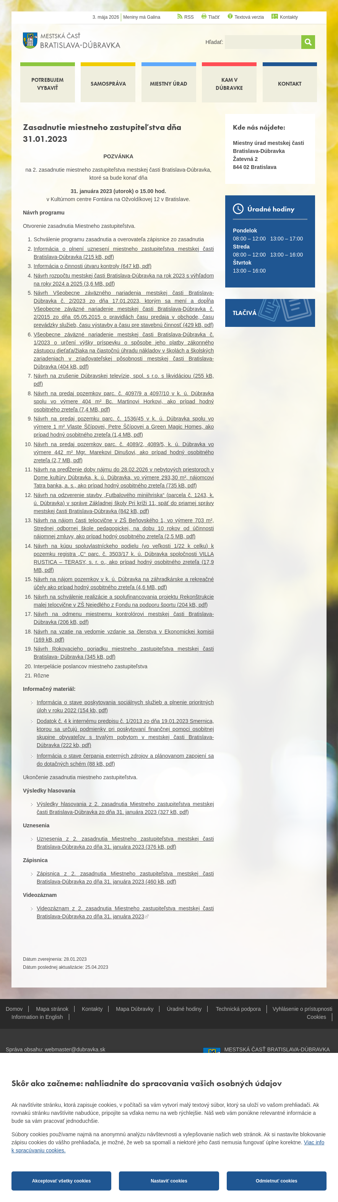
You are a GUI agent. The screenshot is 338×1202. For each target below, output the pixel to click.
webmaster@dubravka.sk (75, 1049)
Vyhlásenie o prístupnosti (302, 1009)
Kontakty (289, 17)
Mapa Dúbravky (134, 1009)
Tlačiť (214, 17)
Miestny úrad (168, 83)
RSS (189, 17)
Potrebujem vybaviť (47, 83)
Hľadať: (215, 42)
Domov (14, 1009)
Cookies (316, 1017)
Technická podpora (238, 1009)
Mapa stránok (52, 1009)
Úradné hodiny (184, 1009)
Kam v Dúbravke (229, 83)
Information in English (37, 1017)
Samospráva (108, 83)
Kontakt (289, 83)
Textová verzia (249, 17)
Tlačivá (245, 313)
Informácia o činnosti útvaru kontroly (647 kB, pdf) (92, 266)
